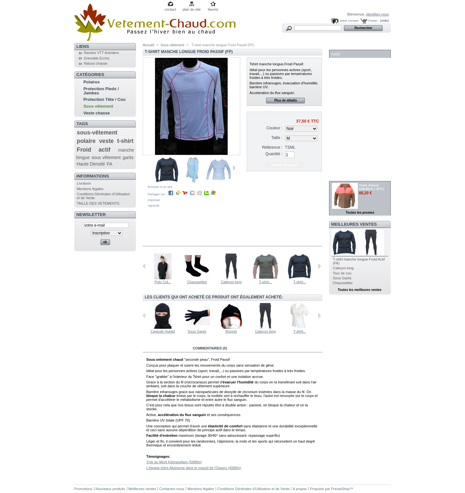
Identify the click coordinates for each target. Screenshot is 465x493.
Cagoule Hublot (162, 331)
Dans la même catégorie (170, 242)
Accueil (148, 45)
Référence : (272, 147)
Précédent (144, 266)
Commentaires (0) (210, 348)
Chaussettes (197, 282)
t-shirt (125, 141)
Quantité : (273, 154)
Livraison (84, 183)
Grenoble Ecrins (96, 58)
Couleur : (274, 128)
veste (106, 141)
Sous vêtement (98, 106)
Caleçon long (231, 282)
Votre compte (349, 20)
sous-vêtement (97, 132)
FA (109, 163)
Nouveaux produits (110, 489)
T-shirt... (265, 282)
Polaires (91, 82)
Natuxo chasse (96, 63)
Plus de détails (285, 100)
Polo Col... (163, 282)
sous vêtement (105, 157)
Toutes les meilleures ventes (359, 290)
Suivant (234, 168)
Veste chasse (96, 113)
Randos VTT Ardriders (101, 53)
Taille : (276, 137)
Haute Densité (91, 163)
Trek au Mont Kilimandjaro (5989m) (174, 462)
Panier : (373, 20)
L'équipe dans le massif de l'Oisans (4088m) (193, 468)
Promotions (83, 489)
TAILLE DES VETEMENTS (98, 203)
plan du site (191, 9)
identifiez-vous (377, 14)
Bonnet (231, 331)
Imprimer (154, 200)
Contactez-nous (171, 489)
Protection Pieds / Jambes (101, 90)
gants (128, 157)
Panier (339, 46)
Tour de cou (342, 273)
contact (170, 9)
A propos (299, 489)
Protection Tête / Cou (104, 99)
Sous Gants (197, 331)
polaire (86, 141)
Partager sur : (182, 194)
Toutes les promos (360, 212)
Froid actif (93, 149)
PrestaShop (340, 489)
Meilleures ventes (354, 224)
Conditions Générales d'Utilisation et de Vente (253, 489)
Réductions (345, 177)
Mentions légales (90, 189)
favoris (213, 9)
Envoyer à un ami (160, 186)
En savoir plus (165, 348)
